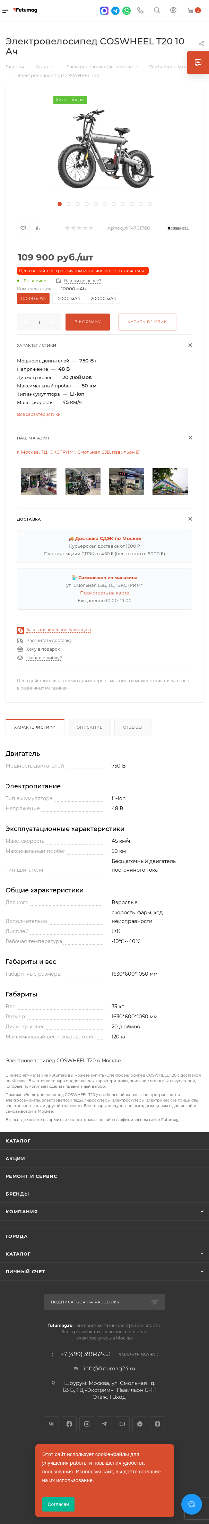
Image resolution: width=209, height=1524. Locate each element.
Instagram (86, 1423)
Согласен (58, 1504)
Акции (15, 1158)
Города (17, 1236)
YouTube (122, 1423)
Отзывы (133, 727)
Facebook (69, 1423)
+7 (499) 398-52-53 (86, 1354)
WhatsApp (139, 1423)
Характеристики (35, 727)
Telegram (104, 1423)
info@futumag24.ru (109, 1368)
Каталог (18, 1141)
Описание (89, 727)
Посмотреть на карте (104, 593)
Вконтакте (51, 1423)
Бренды (17, 1194)
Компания (22, 1211)
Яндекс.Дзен (157, 1423)
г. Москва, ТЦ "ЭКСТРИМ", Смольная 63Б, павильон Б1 (79, 452)
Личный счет (25, 1271)
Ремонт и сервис (31, 1176)
